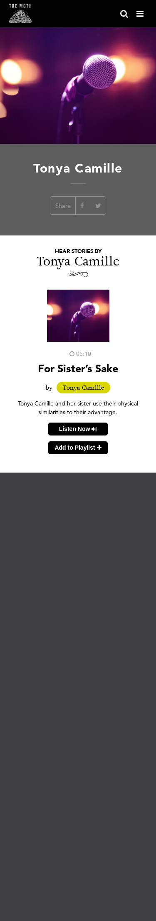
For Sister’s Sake (78, 368)
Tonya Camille (83, 387)
